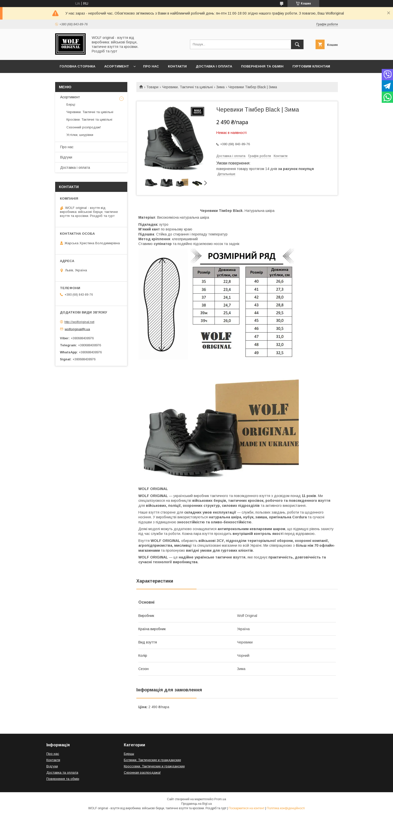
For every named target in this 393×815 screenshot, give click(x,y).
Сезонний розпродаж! (83, 127)
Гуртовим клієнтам (311, 66)
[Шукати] (297, 44)
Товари (152, 87)
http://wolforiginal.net (79, 322)
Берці (70, 104)
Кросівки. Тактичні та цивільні (89, 119)
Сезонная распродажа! (142, 772)
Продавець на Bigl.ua (196, 803)
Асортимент (116, 66)
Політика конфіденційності (286, 808)
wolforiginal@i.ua (77, 329)
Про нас (151, 66)
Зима (220, 87)
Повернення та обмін (262, 66)
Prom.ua (220, 799)
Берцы (129, 754)
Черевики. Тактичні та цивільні (187, 87)
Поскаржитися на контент (246, 808)
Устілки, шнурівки (79, 135)
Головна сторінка (77, 66)
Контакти (177, 66)
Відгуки (66, 157)
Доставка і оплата (214, 66)
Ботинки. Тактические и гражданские (152, 760)
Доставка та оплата (62, 772)
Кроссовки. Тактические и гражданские (154, 766)
